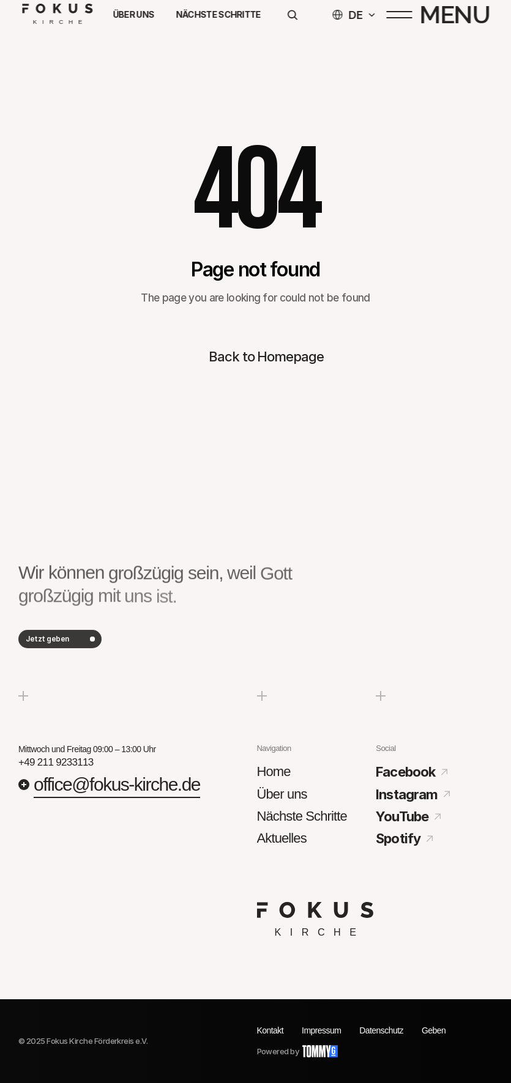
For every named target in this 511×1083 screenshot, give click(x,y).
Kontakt (270, 1030)
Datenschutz (381, 1030)
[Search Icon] (292, 17)
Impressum (321, 1030)
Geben (434, 1030)
